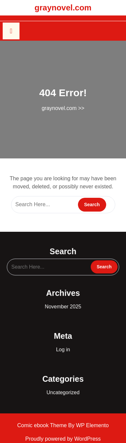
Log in (62, 344)
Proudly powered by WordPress (63, 439)
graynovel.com (63, 7)
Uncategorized (63, 383)
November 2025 (63, 305)
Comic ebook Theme (42, 425)
